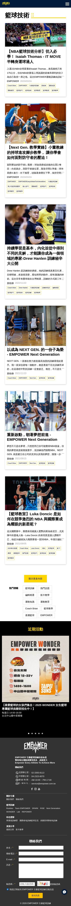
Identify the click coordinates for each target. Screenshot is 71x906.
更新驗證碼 (55, 884)
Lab (18, 812)
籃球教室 (46, 90)
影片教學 (45, 595)
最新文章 (10, 829)
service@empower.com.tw (43, 783)
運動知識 (52, 85)
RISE (42, 808)
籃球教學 (55, 90)
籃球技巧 (20, 90)
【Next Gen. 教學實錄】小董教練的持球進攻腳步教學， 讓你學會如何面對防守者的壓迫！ (35, 152)
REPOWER (27, 812)
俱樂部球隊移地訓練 (48, 820)
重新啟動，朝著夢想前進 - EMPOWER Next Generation (32, 437)
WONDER (10, 812)
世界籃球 (51, 548)
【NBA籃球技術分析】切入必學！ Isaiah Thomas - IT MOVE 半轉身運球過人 (34, 56)
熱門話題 (25, 553)
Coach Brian (12, 85)
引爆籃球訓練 (34, 85)
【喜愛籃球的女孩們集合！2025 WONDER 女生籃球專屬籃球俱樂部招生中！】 (34, 706)
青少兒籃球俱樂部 (14, 186)
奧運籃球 (17, 553)
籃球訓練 (28, 292)
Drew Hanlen (23, 288)
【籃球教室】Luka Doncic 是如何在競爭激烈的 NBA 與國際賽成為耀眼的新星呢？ (35, 519)
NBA (43, 548)
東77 (58, 548)
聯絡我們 (19, 799)
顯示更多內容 (35, 578)
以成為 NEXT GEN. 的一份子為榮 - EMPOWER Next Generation (35, 352)
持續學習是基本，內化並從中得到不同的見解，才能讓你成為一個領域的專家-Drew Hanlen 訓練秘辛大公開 (35, 256)
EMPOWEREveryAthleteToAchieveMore (31, 181)
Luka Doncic (35, 548)
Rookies (9, 808)
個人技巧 (26, 186)
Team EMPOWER (22, 808)
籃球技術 (28, 90)
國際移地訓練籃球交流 (29, 820)
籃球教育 (37, 90)
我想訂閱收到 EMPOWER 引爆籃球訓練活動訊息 (31, 889)
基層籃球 (29, 615)
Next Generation (53, 808)
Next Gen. (33, 378)
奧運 (9, 553)
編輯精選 (56, 288)
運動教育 (11, 90)
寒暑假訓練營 (12, 820)
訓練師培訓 (46, 288)
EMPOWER (23, 85)
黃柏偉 (43, 85)
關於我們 (10, 799)
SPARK (35, 808)
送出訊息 (35, 895)
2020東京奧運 (12, 548)
